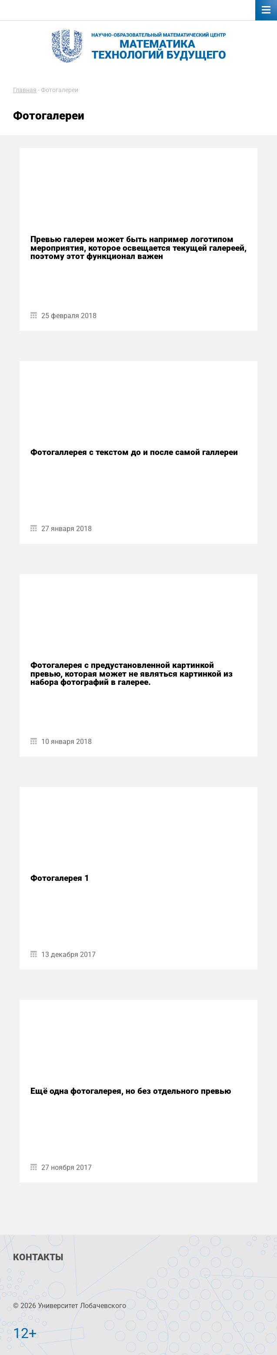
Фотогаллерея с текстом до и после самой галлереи (134, 452)
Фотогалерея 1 (59, 878)
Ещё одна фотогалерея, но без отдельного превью (130, 1091)
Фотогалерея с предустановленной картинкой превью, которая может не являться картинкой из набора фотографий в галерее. (131, 673)
